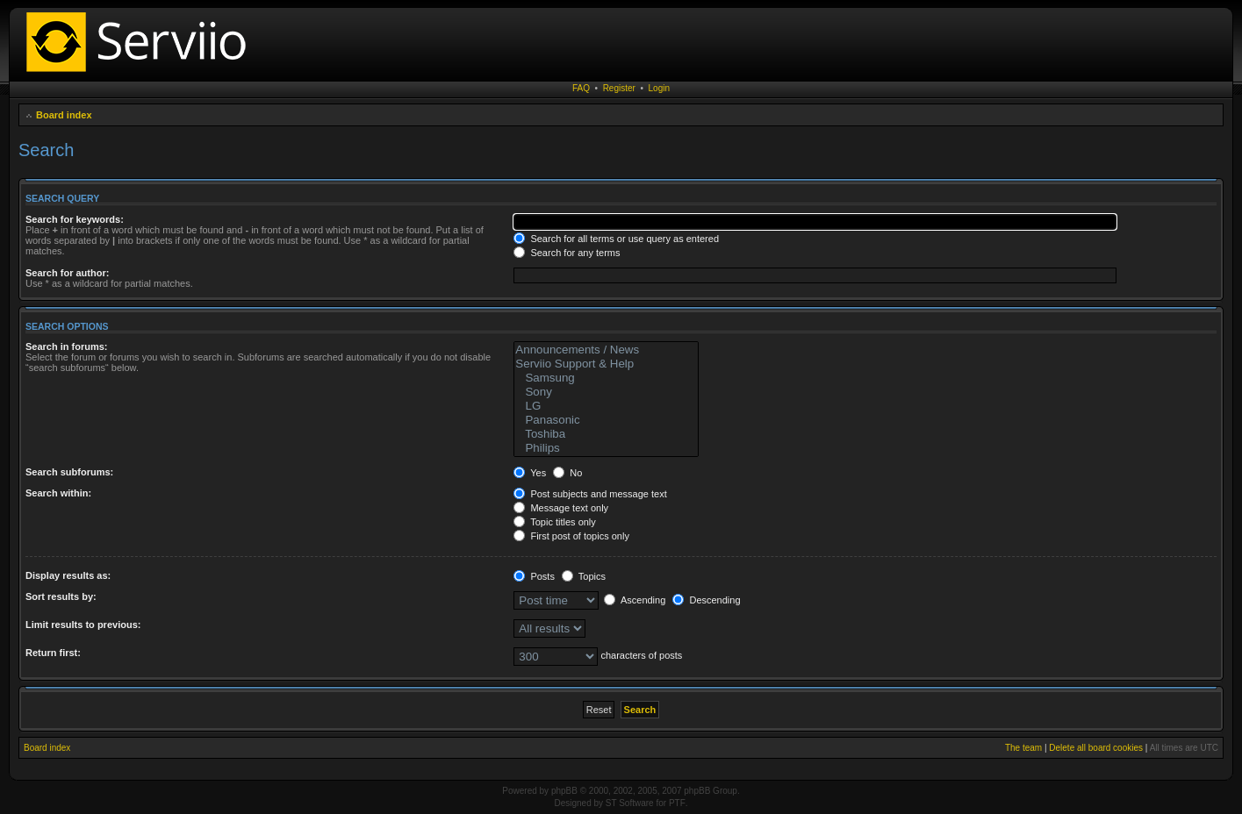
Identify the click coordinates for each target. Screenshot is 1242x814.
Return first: (53, 652)
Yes (529, 473)
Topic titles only (554, 522)
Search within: (58, 493)
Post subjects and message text (589, 494)
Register (619, 88)
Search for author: (67, 273)
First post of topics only (571, 536)
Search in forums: (66, 346)
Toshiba (606, 434)
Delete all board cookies (1096, 748)
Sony (606, 392)
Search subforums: (69, 472)
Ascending (634, 600)
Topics (584, 576)
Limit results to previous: (82, 624)
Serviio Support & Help (606, 364)
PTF (677, 803)
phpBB (564, 791)
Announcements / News (606, 350)
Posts (534, 576)
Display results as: (68, 575)
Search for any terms (566, 252)
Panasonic (606, 420)
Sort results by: (61, 596)
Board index (64, 115)
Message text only (560, 508)
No (567, 473)
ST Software (630, 803)
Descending (706, 600)
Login (659, 88)
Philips (606, 448)
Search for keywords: (74, 219)
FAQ (581, 88)
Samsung (606, 378)
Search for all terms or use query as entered (616, 238)
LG (606, 406)
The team (1023, 748)
